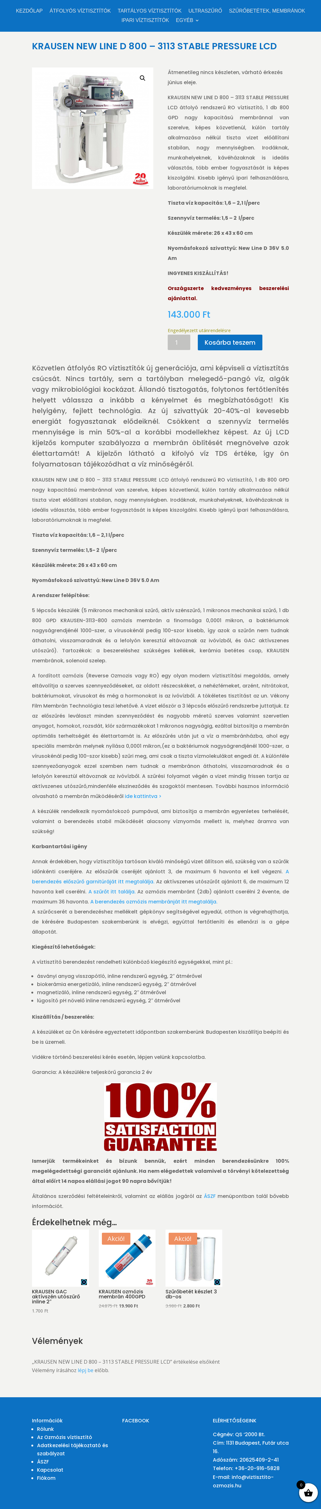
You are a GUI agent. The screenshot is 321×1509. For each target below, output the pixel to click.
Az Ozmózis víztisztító (64, 1437)
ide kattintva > (143, 796)
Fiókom (46, 1478)
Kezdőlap (29, 11)
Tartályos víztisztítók (150, 11)
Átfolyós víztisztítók (80, 11)
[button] (142, 78)
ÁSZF (210, 1196)
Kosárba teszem (230, 342)
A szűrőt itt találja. (112, 891)
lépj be (85, 1370)
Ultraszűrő (205, 11)
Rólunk (45, 1429)
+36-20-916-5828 (257, 1468)
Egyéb (184, 20)
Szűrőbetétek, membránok (267, 11)
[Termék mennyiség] (179, 342)
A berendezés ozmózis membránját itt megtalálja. (154, 901)
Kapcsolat (50, 1470)
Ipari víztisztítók (145, 20)
